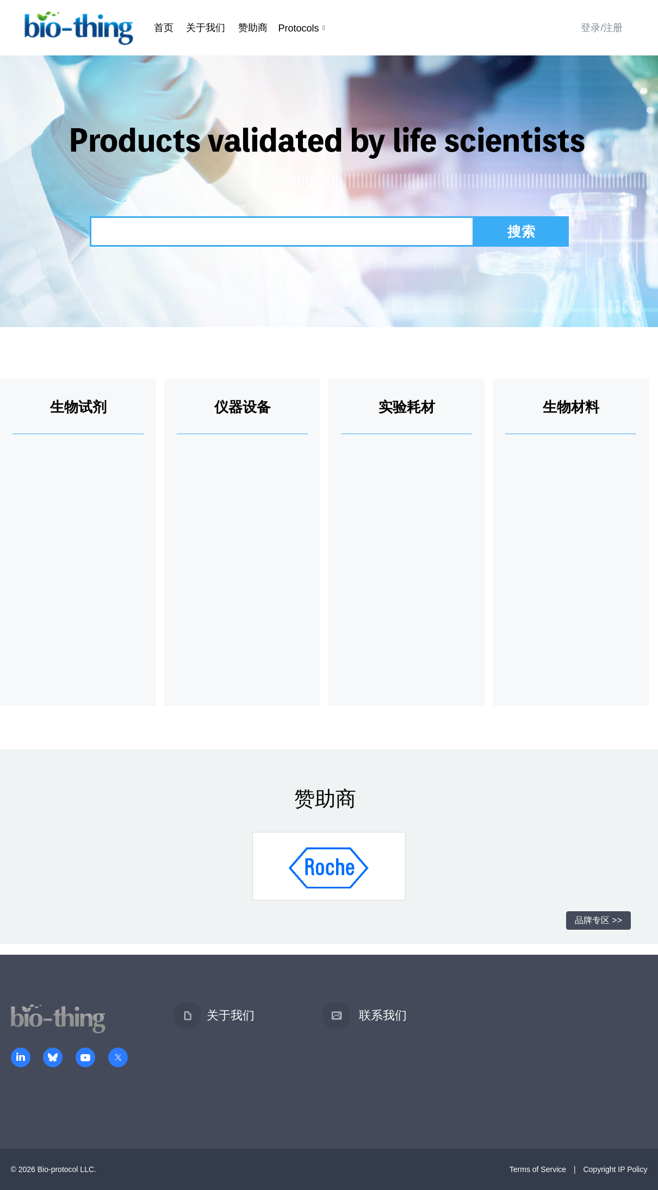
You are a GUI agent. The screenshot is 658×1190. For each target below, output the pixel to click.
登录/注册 (602, 27)
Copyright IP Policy (615, 1169)
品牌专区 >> (598, 920)
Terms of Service (538, 1169)
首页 (163, 27)
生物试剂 (78, 407)
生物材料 (571, 407)
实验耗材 (406, 407)
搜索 (521, 231)
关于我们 (205, 27)
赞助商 (253, 27)
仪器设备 (242, 407)
